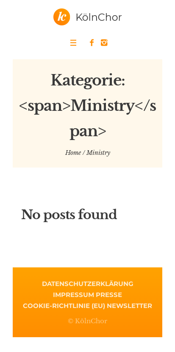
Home (73, 153)
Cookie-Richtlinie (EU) (64, 306)
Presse (109, 295)
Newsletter (129, 306)
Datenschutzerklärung (87, 284)
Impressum (73, 295)
